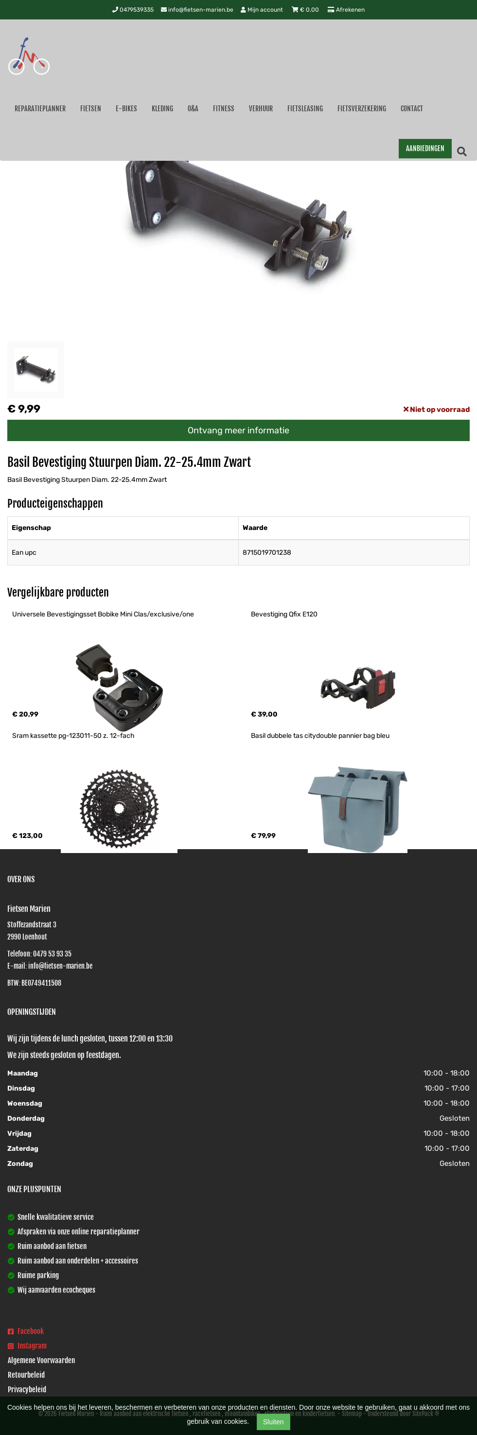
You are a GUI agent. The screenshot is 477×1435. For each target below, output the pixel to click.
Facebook (26, 1331)
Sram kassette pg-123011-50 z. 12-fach (73, 736)
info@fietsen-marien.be (197, 9)
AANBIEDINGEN (425, 148)
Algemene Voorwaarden (41, 1360)
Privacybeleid (27, 1389)
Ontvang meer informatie (238, 430)
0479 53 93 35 (52, 954)
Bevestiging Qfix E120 (284, 614)
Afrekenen (346, 9)
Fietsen (90, 108)
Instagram (27, 1345)
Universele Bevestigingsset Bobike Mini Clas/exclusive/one (103, 614)
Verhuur (261, 108)
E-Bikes (126, 108)
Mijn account (262, 9)
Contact (412, 108)
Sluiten (273, 1422)
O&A (193, 108)
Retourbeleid (26, 1375)
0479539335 (133, 9)
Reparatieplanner (40, 108)
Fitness (223, 108)
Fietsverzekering (361, 108)
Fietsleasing (305, 108)
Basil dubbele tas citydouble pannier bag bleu (320, 736)
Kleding (162, 108)
